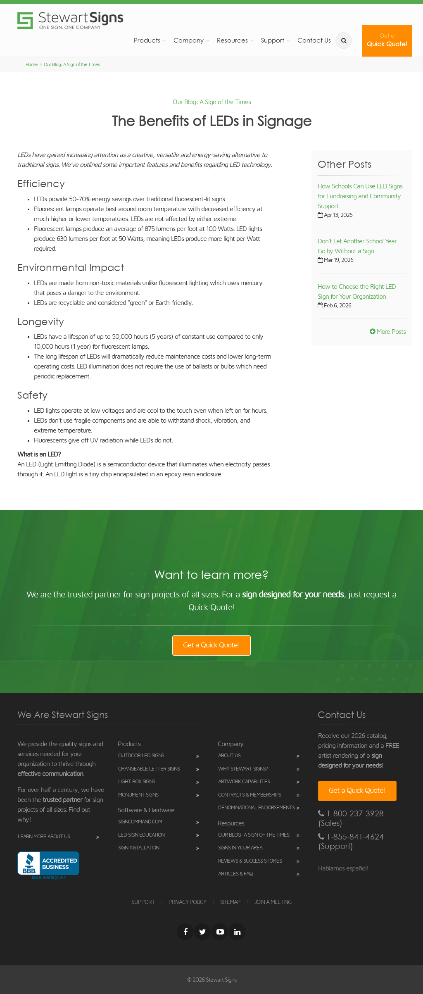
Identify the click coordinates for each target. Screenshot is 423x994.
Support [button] (272, 40)
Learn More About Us (44, 836)
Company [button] (188, 40)
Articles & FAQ (235, 874)
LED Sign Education (141, 835)
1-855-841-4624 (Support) (351, 841)
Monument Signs (138, 795)
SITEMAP (230, 902)
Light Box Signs (136, 782)
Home (32, 64)
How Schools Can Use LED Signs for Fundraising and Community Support (360, 196)
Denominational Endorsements (256, 808)
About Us (229, 756)
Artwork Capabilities (244, 782)
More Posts (388, 331)
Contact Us (314, 40)
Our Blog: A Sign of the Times (72, 64)
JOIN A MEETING (273, 902)
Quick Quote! (387, 40)
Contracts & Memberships (249, 795)
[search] (343, 40)
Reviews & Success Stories (250, 861)
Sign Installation (138, 848)
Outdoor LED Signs (141, 756)
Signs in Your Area (240, 848)
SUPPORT (142, 902)
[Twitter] (202, 931)
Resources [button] (232, 40)
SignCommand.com (140, 822)
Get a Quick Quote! (211, 645)
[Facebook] (185, 931)
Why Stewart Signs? (243, 769)
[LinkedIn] (237, 931)
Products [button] (147, 40)
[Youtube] (220, 931)
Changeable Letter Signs (149, 769)
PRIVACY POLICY (187, 902)
